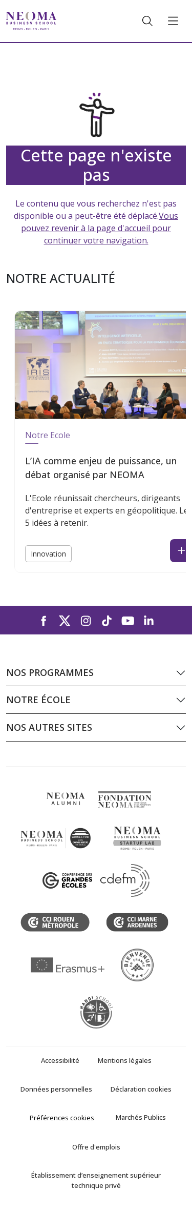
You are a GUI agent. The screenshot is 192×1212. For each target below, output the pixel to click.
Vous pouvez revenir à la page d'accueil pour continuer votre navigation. (99, 228)
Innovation (48, 554)
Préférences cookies (62, 1117)
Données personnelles (56, 1089)
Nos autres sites (49, 727)
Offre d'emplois (96, 1147)
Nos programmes (50, 672)
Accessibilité (60, 1060)
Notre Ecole (47, 435)
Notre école (38, 699)
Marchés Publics (141, 1117)
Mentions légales (125, 1060)
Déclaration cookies (141, 1089)
